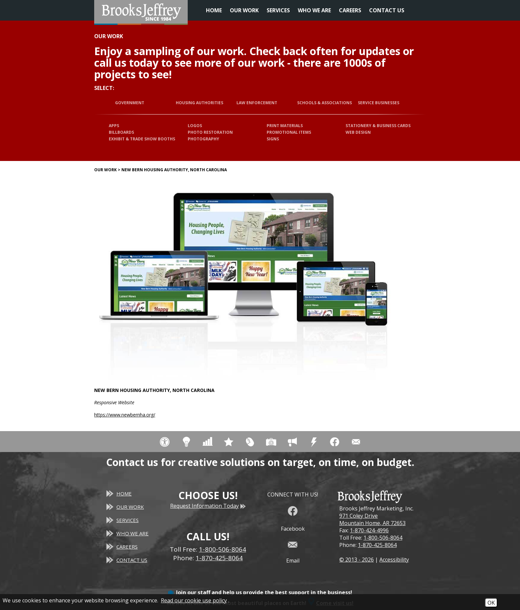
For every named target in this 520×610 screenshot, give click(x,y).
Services (278, 10)
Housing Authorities (199, 103)
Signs (273, 139)
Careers (350, 10)
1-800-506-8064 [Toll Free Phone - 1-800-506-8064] (222, 549)
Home (214, 10)
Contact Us (386, 10)
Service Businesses (378, 103)
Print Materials (285, 125)
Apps (114, 125)
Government (129, 103)
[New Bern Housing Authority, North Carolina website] (243, 279)
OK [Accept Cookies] (491, 602)
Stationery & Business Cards (378, 125)
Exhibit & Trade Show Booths (142, 139)
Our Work (244, 10)
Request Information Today (208, 505)
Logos (195, 125)
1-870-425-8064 (377, 545)
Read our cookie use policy (194, 600)
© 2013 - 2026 (356, 559)
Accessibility (394, 559)
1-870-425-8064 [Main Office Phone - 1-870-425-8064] (219, 558)
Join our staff (193, 592)
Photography (203, 139)
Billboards (121, 132)
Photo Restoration (210, 132)
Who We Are (314, 10)
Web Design (358, 132)
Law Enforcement (256, 103)
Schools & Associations (324, 103)
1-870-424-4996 (369, 530)
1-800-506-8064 (382, 537)
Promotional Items (289, 132)
